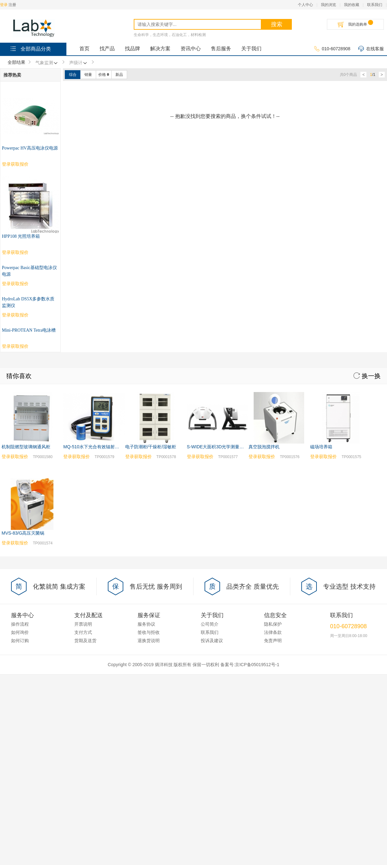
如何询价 (20, 632)
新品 (119, 74)
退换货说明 (149, 640)
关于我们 (251, 48)
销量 (88, 74)
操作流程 (20, 624)
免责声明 (273, 640)
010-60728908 (332, 49)
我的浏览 (328, 5)
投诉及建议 (212, 640)
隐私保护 (273, 624)
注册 (12, 5)
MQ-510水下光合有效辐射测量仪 (95, 446)
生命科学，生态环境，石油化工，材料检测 (170, 35)
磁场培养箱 (321, 446)
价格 (103, 74)
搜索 (276, 24)
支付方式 (83, 632)
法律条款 (273, 632)
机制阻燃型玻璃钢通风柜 (26, 446)
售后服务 (221, 48)
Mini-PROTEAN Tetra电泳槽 (29, 330)
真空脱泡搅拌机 (264, 446)
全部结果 (16, 62)
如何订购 (20, 640)
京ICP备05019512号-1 (257, 664)
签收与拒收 (149, 632)
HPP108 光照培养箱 (21, 236)
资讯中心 (191, 48)
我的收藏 (351, 5)
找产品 (107, 48)
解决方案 (160, 48)
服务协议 (146, 624)
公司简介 (209, 624)
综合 (73, 74)
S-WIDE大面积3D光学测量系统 (217, 446)
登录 (4, 5)
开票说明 (83, 624)
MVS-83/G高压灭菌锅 (23, 533)
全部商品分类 (30, 48)
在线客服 (371, 49)
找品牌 (132, 48)
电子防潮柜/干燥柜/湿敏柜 (150, 446)
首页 (84, 48)
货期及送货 (85, 640)
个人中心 (305, 5)
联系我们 (374, 5)
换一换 (367, 375)
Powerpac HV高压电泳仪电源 (30, 148)
